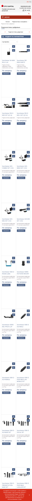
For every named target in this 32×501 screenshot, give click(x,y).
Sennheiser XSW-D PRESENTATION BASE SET (8, 318)
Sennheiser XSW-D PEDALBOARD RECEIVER (8, 421)
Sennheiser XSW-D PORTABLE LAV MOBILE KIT (23, 251)
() (28, 10)
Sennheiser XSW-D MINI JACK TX (23, 420)
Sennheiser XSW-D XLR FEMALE (8, 250)
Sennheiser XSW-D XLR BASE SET (8, 285)
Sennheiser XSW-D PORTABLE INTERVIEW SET (8, 353)
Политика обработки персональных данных (16, 464)
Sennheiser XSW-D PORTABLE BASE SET (8, 387)
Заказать (6, 73)
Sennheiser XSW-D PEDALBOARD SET (23, 386)
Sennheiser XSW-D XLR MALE (23, 218)
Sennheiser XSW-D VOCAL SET (23, 285)
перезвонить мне (26, 6)
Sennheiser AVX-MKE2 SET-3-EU (22, 123)
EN (28, 2)
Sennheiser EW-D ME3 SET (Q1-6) (7, 94)
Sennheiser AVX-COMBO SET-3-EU (8, 123)
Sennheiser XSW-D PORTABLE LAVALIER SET (23, 318)
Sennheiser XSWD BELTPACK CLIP (8, 218)
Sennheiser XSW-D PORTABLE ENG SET (23, 353)
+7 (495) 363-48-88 (5, 486)
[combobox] (9, 42)
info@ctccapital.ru (5, 487)
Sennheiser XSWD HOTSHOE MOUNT (23, 185)
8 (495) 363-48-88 (25, 8)
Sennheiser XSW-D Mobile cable (8, 185)
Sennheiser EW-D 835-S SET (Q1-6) (22, 94)
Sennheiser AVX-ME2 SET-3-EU (7, 154)
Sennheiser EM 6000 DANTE (22, 61)
